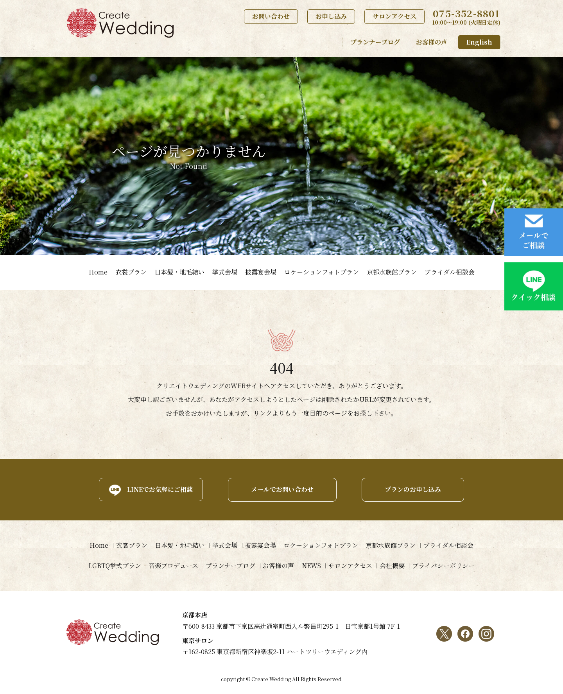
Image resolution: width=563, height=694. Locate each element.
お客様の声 (431, 42)
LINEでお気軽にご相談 (158, 489)
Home (98, 271)
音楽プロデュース (172, 565)
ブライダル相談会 (450, 271)
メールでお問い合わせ (281, 489)
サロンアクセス (394, 16)
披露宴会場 (260, 271)
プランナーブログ (375, 42)
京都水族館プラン (392, 271)
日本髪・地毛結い (179, 271)
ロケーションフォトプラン (321, 271)
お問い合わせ (271, 16)
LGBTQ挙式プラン (113, 565)
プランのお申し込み (413, 489)
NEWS (311, 565)
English (479, 42)
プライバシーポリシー (444, 565)
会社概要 (392, 565)
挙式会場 (224, 271)
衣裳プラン (131, 271)
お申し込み (331, 16)
